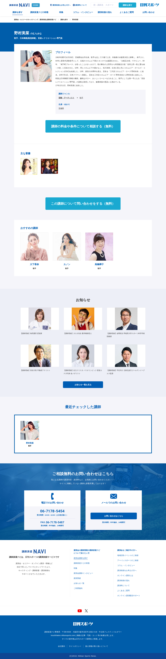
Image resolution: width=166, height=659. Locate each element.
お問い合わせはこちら (113, 516)
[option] (29, 434)
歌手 (81, 98)
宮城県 (61, 108)
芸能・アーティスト (66, 98)
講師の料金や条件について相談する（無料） (83, 126)
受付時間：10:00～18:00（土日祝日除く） (52, 512)
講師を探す (127, 5)
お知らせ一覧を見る (83, 385)
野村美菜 (75, 19)
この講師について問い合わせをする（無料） (83, 203)
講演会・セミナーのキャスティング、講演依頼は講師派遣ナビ (35, 19)
